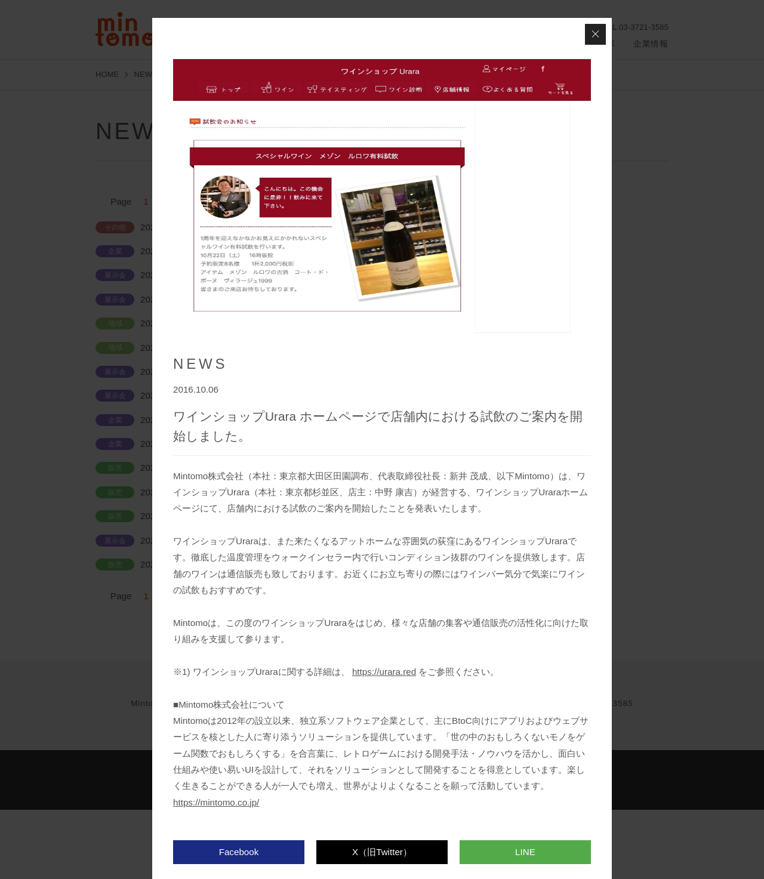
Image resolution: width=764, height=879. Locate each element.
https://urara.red (384, 672)
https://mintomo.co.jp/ (216, 802)
